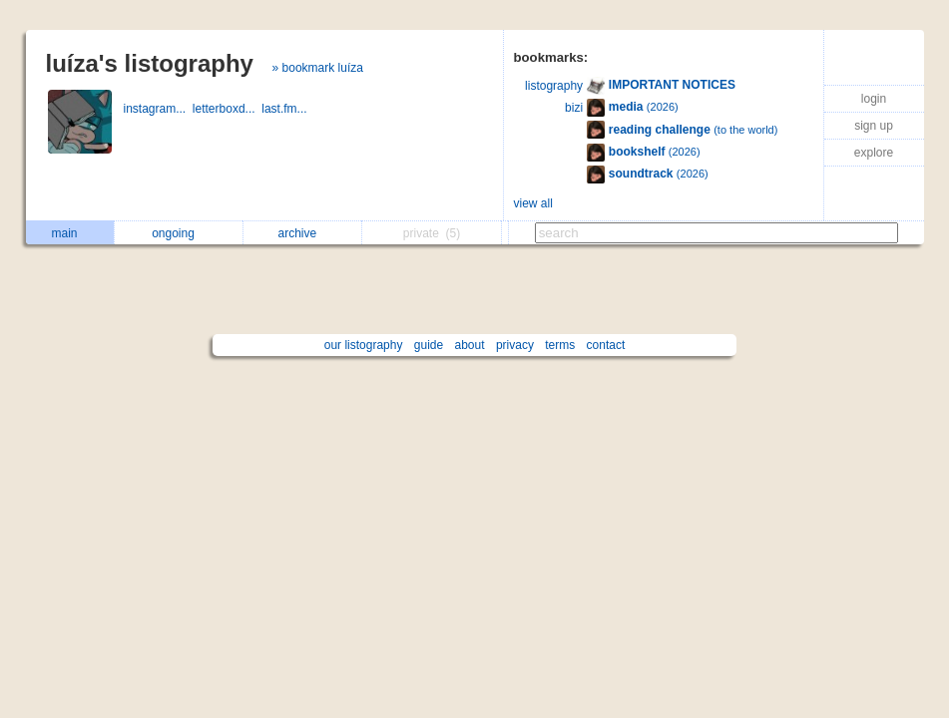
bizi (574, 108)
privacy (515, 345)
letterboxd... (227, 109)
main (69, 233)
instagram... (158, 109)
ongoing (178, 233)
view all (533, 203)
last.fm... (285, 109)
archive (302, 233)
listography (554, 86)
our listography (363, 345)
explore (873, 153)
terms (560, 345)
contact (606, 345)
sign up (873, 126)
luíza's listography (149, 63)
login (873, 99)
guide (428, 345)
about (470, 345)
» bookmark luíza (317, 68)
